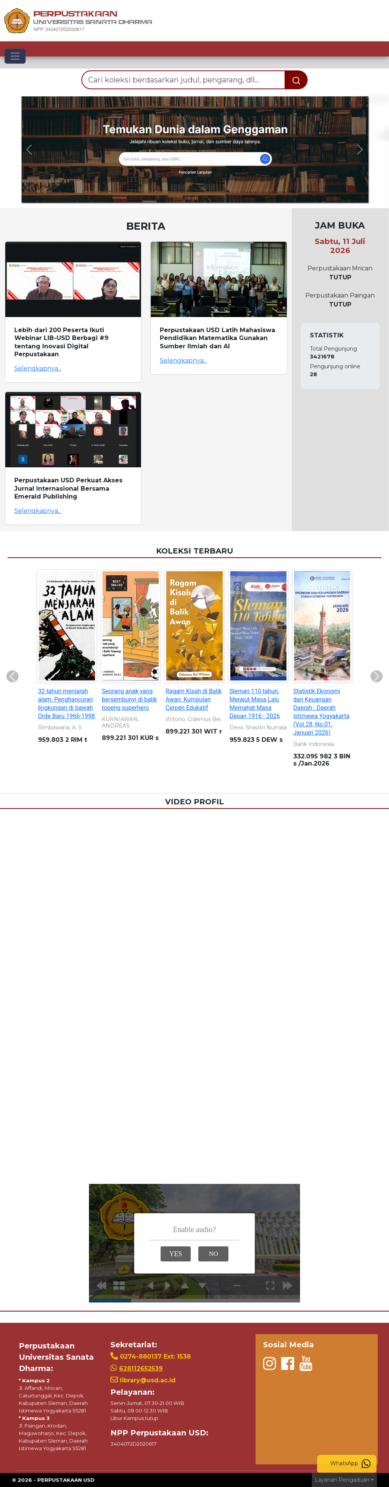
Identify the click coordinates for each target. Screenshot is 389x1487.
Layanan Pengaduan (342, 1479)
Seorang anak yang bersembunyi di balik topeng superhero (129, 699)
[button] (29, 149)
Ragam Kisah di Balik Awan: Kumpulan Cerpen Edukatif (193, 699)
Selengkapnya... (37, 368)
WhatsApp (350, 1463)
